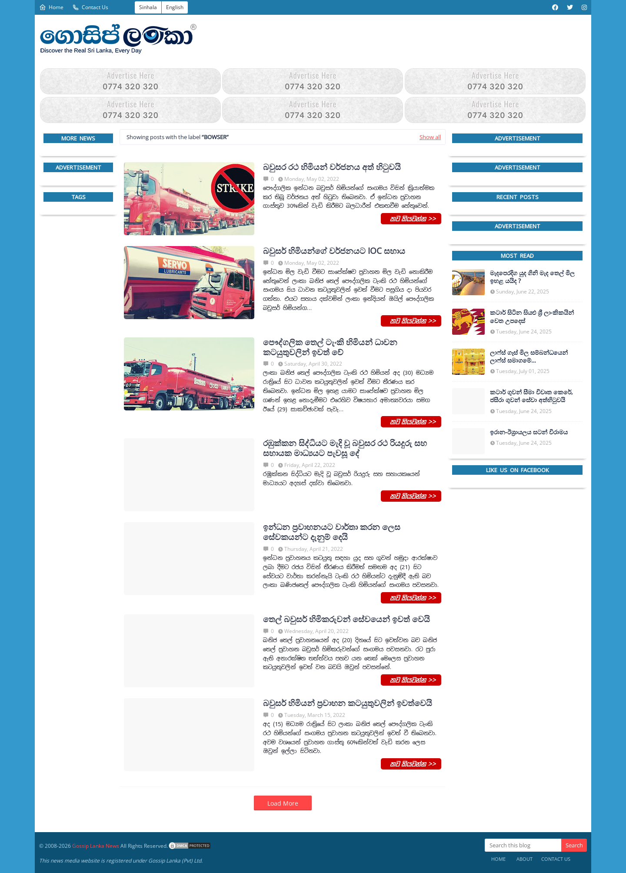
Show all (430, 137)
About (524, 859)
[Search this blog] (523, 845)
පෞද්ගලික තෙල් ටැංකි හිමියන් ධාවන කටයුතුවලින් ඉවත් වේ (330, 347)
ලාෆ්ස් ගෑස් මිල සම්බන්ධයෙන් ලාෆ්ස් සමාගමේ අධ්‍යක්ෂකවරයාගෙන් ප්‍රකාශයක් (531, 356)
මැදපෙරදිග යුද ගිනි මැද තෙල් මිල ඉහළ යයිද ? (532, 277)
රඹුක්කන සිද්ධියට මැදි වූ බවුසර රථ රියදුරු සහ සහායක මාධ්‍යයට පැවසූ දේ (345, 448)
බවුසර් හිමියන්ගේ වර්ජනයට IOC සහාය (334, 251)
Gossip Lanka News (95, 846)
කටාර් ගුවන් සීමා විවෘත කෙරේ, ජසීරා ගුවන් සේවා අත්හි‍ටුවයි (531, 396)
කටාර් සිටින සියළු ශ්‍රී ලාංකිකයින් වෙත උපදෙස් (532, 316)
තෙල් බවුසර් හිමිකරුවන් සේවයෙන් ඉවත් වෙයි (346, 619)
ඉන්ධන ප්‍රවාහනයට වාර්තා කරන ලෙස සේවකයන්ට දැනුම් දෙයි (331, 532)
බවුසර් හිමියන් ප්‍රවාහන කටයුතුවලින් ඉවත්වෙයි (347, 703)
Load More (282, 803)
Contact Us (90, 7)
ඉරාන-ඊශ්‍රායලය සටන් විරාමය (529, 432)
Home (51, 7)
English (174, 7)
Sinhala (148, 7)
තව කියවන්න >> (411, 218)
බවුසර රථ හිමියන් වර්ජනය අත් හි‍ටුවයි (332, 167)
